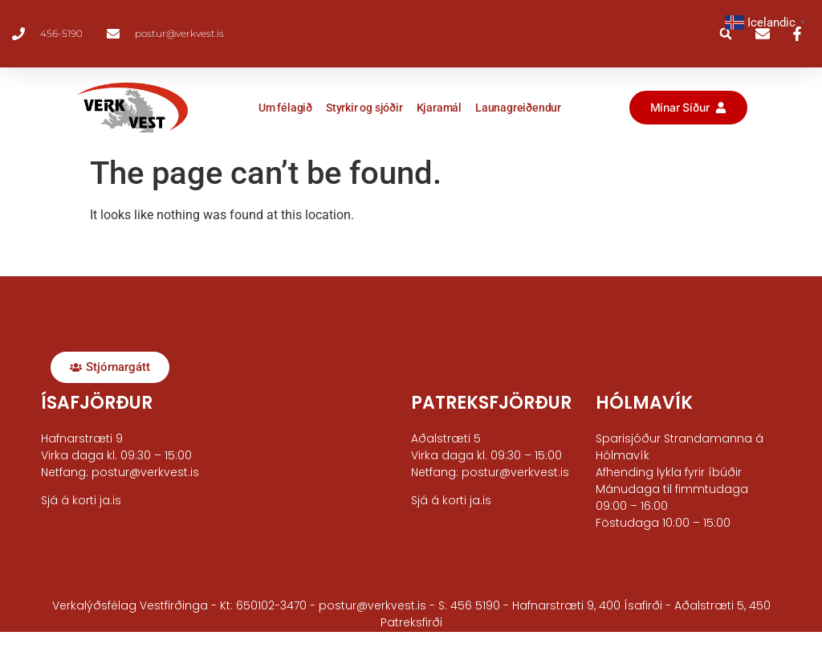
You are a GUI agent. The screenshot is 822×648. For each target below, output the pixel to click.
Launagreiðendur (518, 107)
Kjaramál (439, 107)
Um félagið (285, 107)
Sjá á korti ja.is (451, 500)
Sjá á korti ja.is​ (81, 500)
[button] (726, 34)
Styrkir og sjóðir (364, 107)
